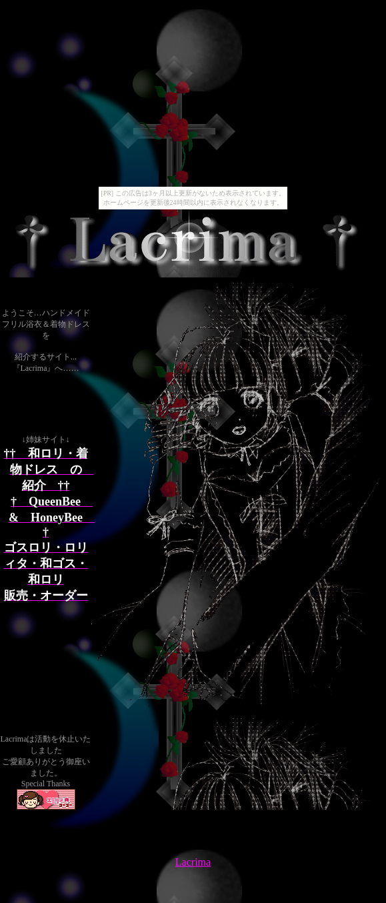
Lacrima (193, 862)
